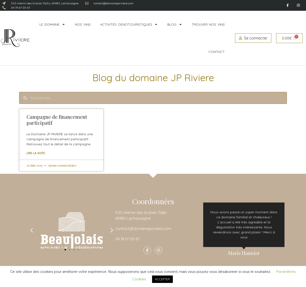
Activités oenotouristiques (129, 24)
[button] (32, 230)
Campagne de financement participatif (57, 119)
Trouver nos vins (208, 24)
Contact (216, 52)
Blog (174, 24)
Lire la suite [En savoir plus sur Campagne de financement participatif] (36, 153)
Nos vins (83, 24)
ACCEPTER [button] (162, 279)
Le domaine (52, 24)
